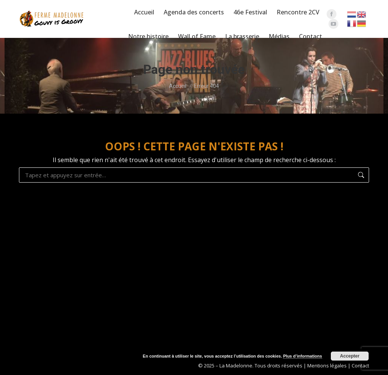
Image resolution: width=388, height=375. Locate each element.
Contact (360, 365)
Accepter (349, 356)
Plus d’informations (302, 356)
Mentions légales (327, 365)
